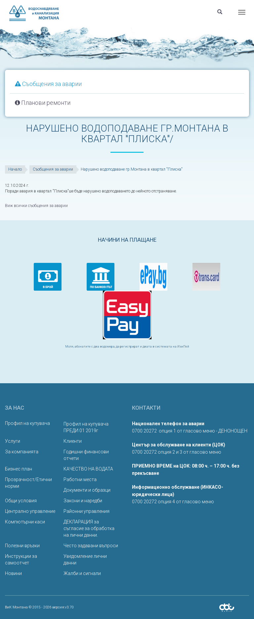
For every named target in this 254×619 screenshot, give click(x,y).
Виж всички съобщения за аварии (36, 205)
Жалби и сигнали (82, 573)
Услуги (12, 441)
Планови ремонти (42, 102)
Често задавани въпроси (91, 545)
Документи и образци (87, 490)
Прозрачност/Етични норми (28, 483)
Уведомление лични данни (85, 559)
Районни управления (86, 511)
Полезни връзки (22, 545)
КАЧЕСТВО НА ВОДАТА (88, 469)
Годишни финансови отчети (86, 455)
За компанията (21, 451)
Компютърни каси (25, 521)
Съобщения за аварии (48, 83)
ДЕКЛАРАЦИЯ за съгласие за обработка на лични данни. (89, 528)
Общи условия (21, 500)
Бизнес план (18, 469)
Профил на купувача (27, 423)
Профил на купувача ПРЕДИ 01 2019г (86, 427)
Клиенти (73, 441)
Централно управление (30, 511)
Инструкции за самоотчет (21, 559)
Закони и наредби (83, 500)
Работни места (80, 479)
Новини (13, 573)
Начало (15, 169)
